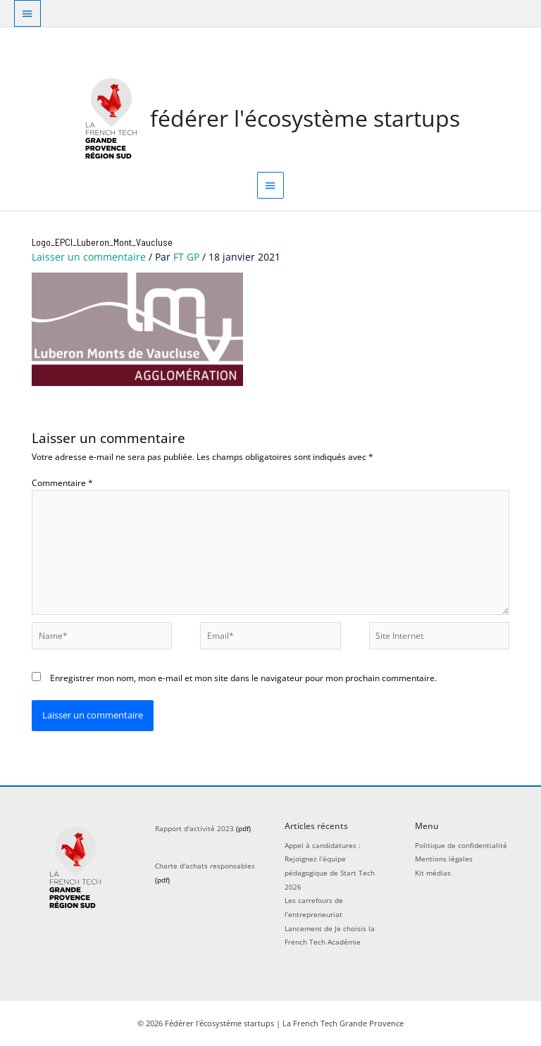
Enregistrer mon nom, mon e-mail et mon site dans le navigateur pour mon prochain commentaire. (243, 677)
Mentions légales (444, 859)
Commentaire (62, 482)
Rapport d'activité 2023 (194, 828)
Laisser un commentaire (89, 256)
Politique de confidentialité (461, 845)
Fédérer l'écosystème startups (305, 118)
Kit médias (433, 873)
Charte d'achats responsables (205, 866)
